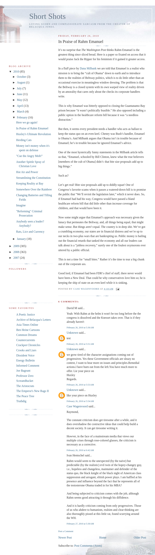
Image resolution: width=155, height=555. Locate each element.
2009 (16, 246)
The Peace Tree (25, 396)
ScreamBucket (24, 380)
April (20, 105)
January (22, 238)
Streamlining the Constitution (33, 177)
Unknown (72, 332)
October (22, 76)
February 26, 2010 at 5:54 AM (80, 401)
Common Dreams (26, 334)
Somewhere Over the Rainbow (34, 189)
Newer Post (65, 537)
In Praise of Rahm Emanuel (32, 128)
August (21, 82)
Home (102, 537)
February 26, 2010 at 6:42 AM (80, 450)
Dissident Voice (25, 355)
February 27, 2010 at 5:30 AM (80, 523)
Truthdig (21, 401)
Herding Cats (23, 140)
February (22, 117)
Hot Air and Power (27, 172)
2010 (16, 71)
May (20, 99)
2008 (16, 252)
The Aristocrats (25, 386)
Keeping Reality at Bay (29, 183)
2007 (16, 257)
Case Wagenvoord (77, 406)
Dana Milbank (88, 68)
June (20, 94)
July (19, 88)
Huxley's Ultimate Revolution (33, 134)
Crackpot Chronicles (28, 345)
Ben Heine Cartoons (28, 329)
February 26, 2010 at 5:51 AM (80, 344)
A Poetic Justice (25, 314)
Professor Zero (24, 375)
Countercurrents (25, 340)
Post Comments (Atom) (88, 545)
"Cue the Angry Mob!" (29, 155)
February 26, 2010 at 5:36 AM (80, 327)
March (21, 111)
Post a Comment (65, 531)
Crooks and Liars (26, 350)
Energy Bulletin (25, 360)
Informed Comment (27, 365)
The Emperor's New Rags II (32, 391)
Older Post (140, 537)
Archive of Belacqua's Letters (33, 319)
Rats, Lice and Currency (30, 231)
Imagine (21, 205)
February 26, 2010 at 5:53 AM (80, 384)
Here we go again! (27, 122)
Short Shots (47, 16)
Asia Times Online (27, 324)
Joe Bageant (23, 370)
